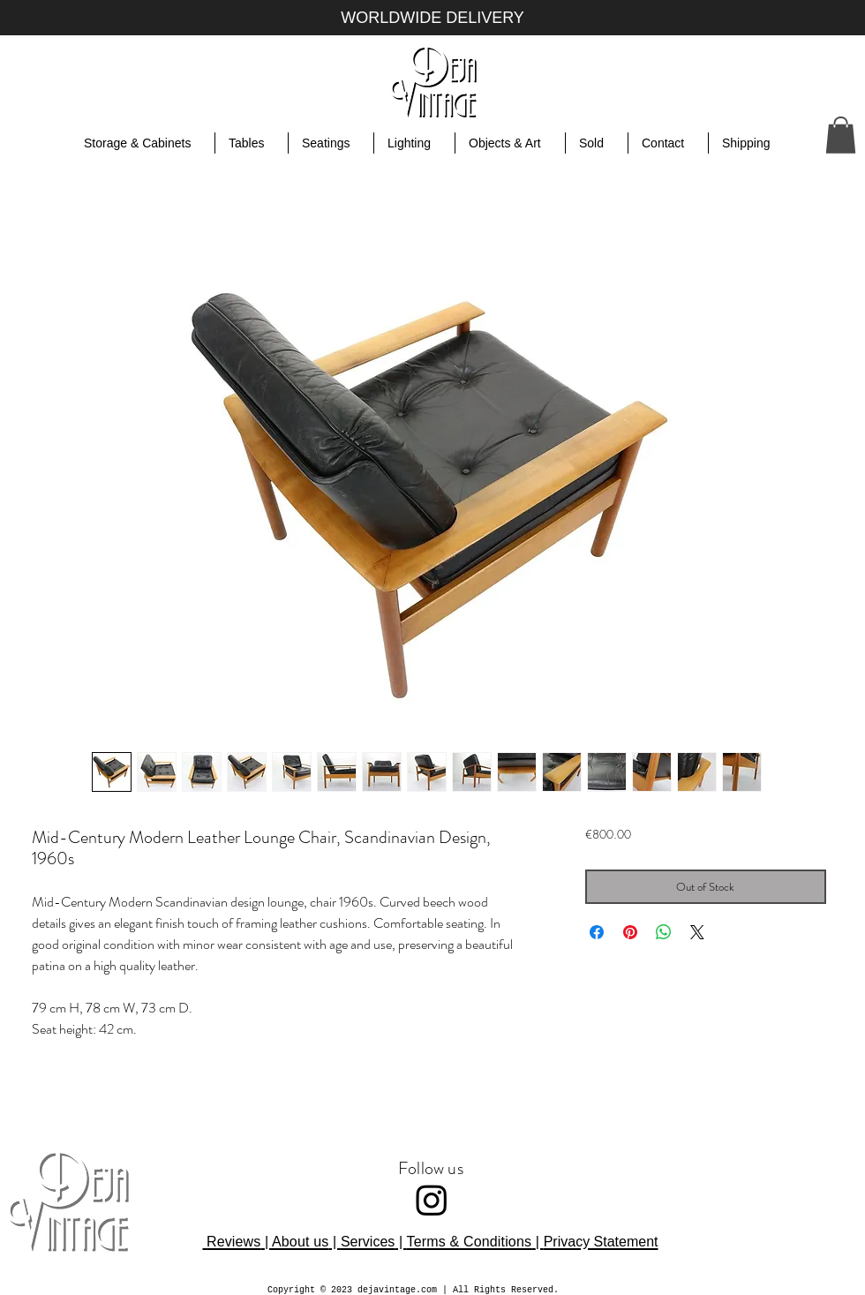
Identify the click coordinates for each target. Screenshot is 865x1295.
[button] (840, 135)
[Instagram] (431, 1199)
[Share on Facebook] (596, 932)
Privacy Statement (601, 1241)
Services (368, 1241)
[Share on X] (697, 932)
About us (300, 1241)
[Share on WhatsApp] (663, 932)
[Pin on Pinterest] (630, 932)
